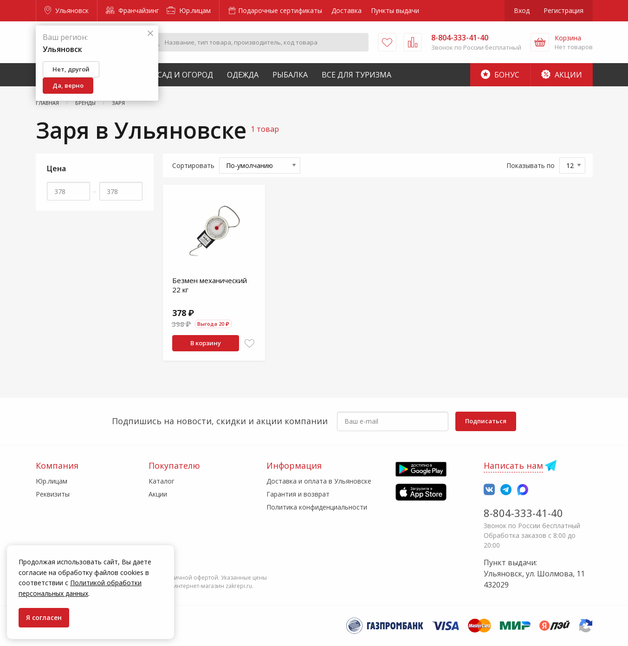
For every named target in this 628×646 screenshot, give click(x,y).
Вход (522, 10)
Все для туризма (356, 75)
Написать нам (513, 465)
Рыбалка (290, 75)
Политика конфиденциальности (316, 507)
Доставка (346, 10)
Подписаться (485, 421)
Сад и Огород (185, 75)
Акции (561, 75)
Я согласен (44, 617)
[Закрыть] (150, 34)
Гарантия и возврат (298, 494)
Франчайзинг (132, 10)
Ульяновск (67, 10)
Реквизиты (53, 494)
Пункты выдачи (395, 10)
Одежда (243, 75)
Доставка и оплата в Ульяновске (318, 481)
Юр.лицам (189, 10)
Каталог (162, 481)
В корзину (205, 343)
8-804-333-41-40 (523, 513)
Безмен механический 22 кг (209, 285)
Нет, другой (71, 69)
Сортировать (193, 165)
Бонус (500, 75)
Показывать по (530, 165)
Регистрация (563, 10)
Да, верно (68, 85)
